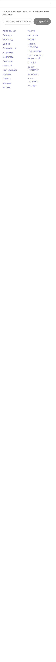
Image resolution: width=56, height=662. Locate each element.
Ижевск (7, 78)
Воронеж (7, 61)
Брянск (6, 43)
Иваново (7, 74)
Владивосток (9, 48)
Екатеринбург (10, 69)
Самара (32, 62)
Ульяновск (33, 74)
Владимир (8, 52)
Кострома (33, 34)
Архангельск (9, 30)
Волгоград (8, 56)
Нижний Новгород (33, 45)
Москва (32, 39)
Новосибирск (34, 50)
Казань (6, 87)
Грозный (7, 65)
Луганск (32, 85)
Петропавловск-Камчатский (36, 56)
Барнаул (7, 34)
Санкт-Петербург (33, 68)
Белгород (8, 39)
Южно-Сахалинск (33, 80)
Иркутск (7, 82)
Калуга (31, 30)
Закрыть (49, 4)
